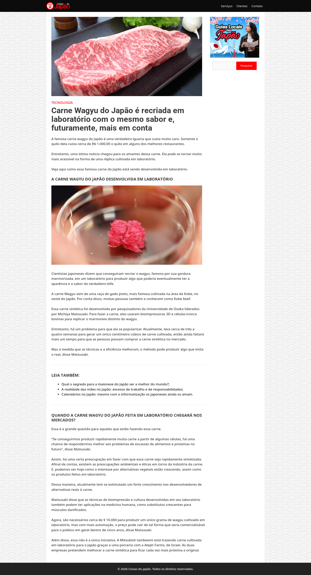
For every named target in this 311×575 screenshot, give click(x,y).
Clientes (242, 6)
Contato (257, 6)
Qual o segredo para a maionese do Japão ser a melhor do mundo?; (115, 384)
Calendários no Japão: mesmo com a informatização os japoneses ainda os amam (126, 394)
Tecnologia (62, 102)
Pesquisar (246, 65)
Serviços (226, 6)
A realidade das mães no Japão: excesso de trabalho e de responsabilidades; (122, 389)
